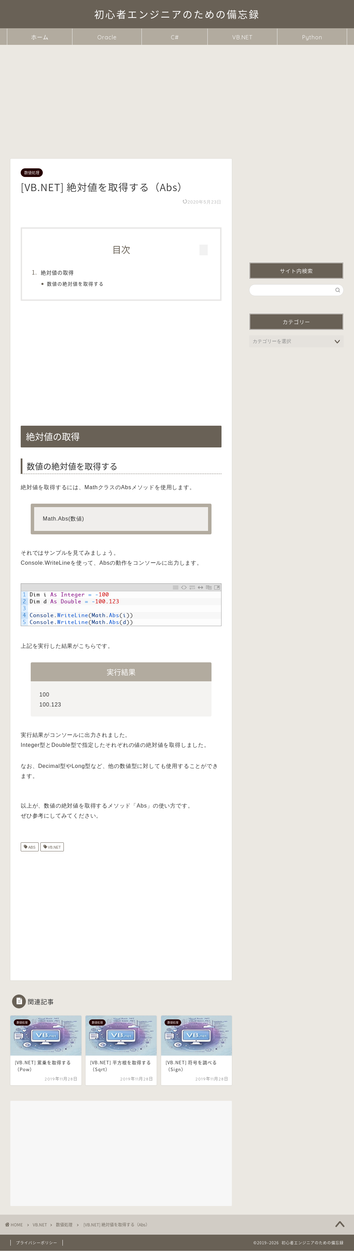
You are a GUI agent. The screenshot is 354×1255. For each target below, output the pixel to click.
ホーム (40, 37)
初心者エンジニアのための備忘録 (177, 14)
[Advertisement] (177, 96)
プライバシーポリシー (36, 1247)
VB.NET (242, 37)
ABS (31, 852)
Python (312, 37)
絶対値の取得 (70, 272)
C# (175, 37)
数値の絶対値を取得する (88, 283)
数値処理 (31, 173)
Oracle (107, 37)
